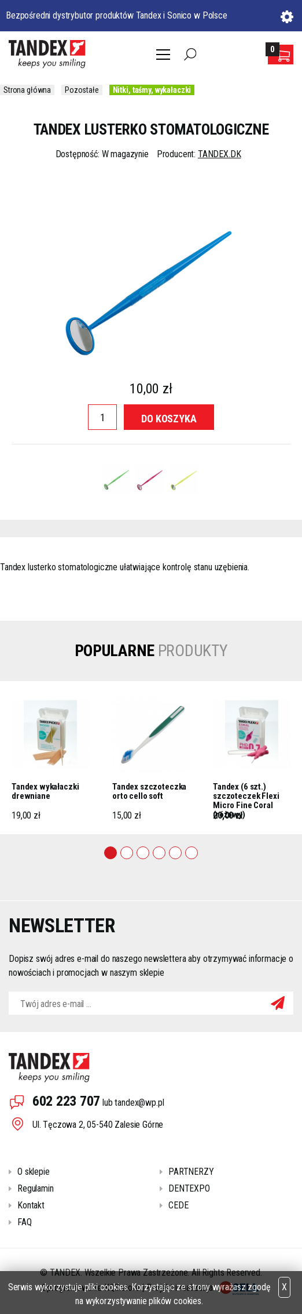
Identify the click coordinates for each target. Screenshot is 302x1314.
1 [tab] (110, 852)
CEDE (178, 1205)
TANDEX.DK (219, 154)
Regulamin (35, 1188)
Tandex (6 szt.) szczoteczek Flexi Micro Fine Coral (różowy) (246, 795)
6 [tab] (191, 852)
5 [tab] (175, 852)
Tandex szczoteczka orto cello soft (149, 791)
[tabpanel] (50, 757)
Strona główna (27, 90)
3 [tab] (143, 852)
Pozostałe (82, 90)
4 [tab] (159, 852)
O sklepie (33, 1171)
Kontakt (31, 1205)
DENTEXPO (189, 1188)
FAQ (24, 1222)
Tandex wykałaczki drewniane (45, 791)
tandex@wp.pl (139, 1102)
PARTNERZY (191, 1171)
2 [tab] (126, 852)
